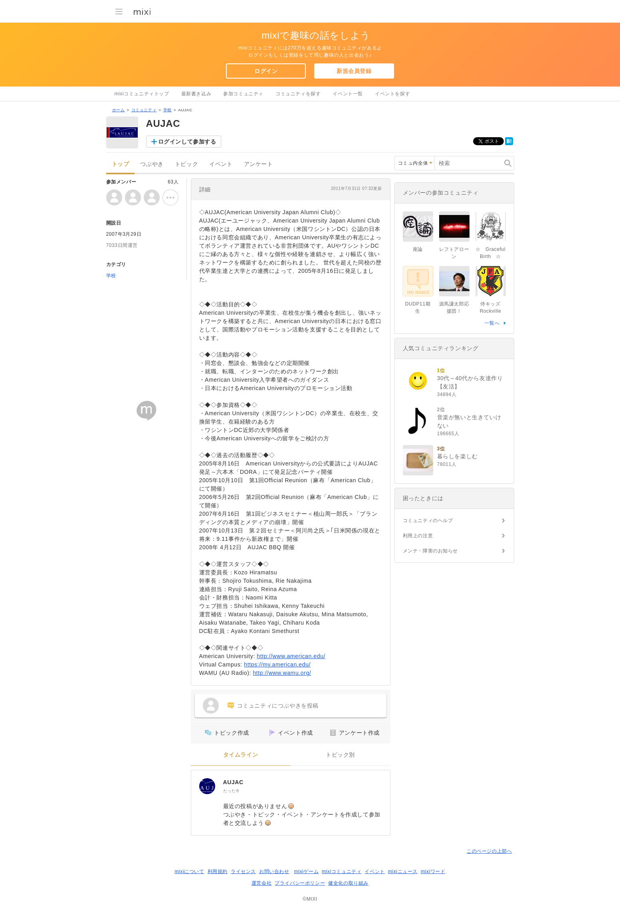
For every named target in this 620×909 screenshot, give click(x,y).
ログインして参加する (187, 141)
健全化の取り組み (348, 883)
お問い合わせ (274, 871)
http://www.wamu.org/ (282, 673)
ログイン (265, 71)
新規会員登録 (354, 71)
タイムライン (240, 755)
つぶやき (151, 164)
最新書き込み (196, 94)
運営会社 (261, 883)
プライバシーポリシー (300, 883)
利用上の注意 (418, 535)
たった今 (231, 791)
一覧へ (492, 323)
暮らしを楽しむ (457, 456)
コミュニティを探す (298, 94)
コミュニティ (144, 110)
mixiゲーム (306, 871)
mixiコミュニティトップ (142, 94)
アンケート (258, 164)
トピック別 (340, 755)
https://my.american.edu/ (277, 664)
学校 (167, 110)
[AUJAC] (207, 786)
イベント (220, 164)
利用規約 (218, 871)
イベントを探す (392, 94)
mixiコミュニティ (341, 871)
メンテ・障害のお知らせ (430, 551)
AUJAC (233, 782)
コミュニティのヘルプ (428, 520)
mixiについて (189, 871)
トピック (186, 164)
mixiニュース (403, 871)
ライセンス (243, 871)
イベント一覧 (348, 94)
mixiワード (433, 871)
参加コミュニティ (243, 94)
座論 (418, 249)
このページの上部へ (489, 851)
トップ (120, 164)
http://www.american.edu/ (291, 656)
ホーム (118, 110)
